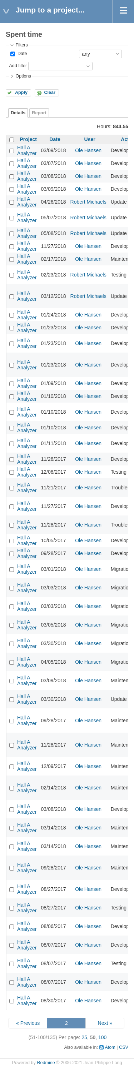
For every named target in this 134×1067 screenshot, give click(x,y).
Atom (110, 1047)
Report (39, 112)
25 (84, 1037)
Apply (21, 92)
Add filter (18, 65)
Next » (105, 1023)
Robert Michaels (88, 202)
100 (102, 1037)
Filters (21, 45)
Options (23, 76)
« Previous (28, 1023)
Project (28, 139)
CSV (123, 1047)
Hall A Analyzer (26, 150)
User (89, 139)
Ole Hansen (88, 150)
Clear (49, 92)
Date (21, 53)
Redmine (46, 1062)
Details (18, 112)
